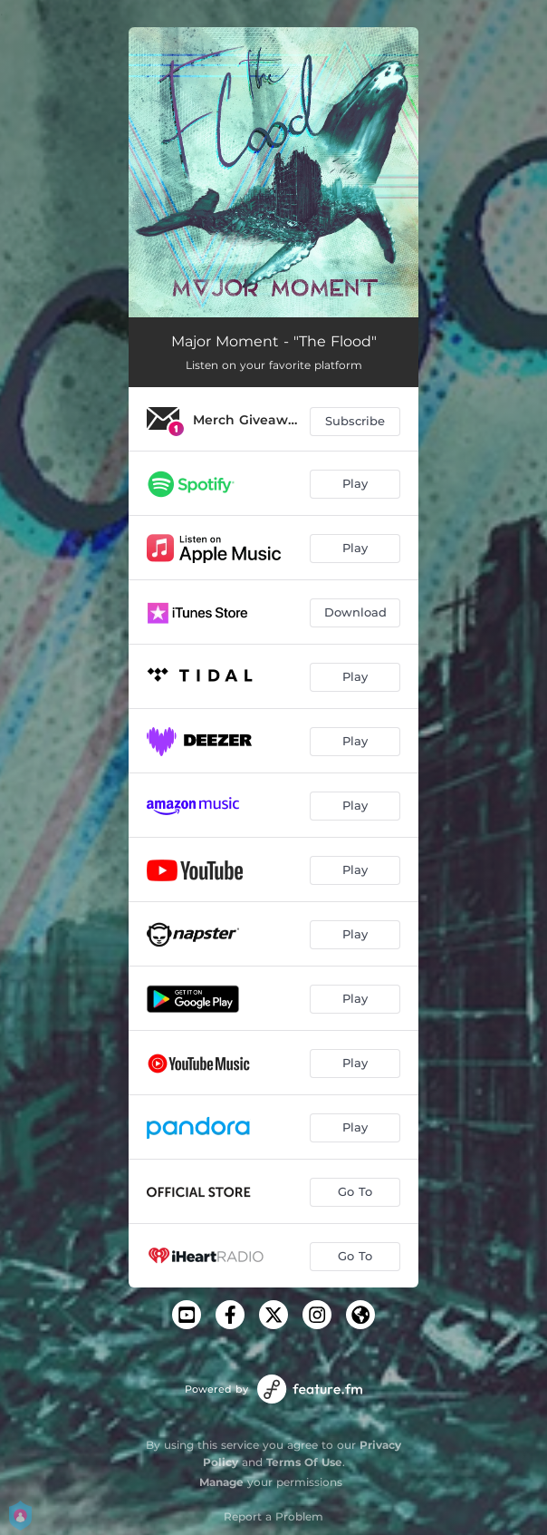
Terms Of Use (304, 1462)
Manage (221, 1482)
